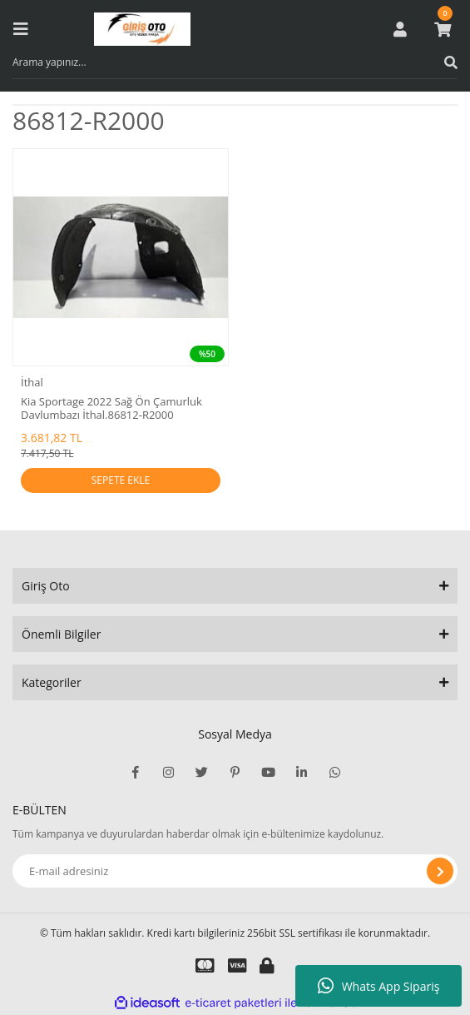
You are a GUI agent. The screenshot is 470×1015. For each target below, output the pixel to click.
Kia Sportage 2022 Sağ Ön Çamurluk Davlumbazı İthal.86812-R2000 (111, 408)
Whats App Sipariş (379, 986)
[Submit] (440, 871)
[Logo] (142, 29)
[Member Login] (400, 29)
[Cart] (443, 29)
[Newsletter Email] (235, 871)
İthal (32, 382)
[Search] (235, 62)
